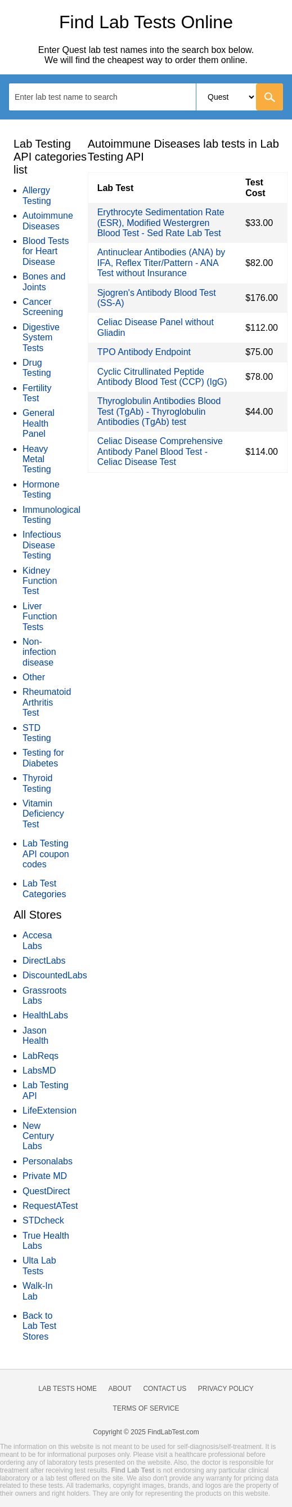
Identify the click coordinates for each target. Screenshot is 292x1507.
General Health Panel (39, 423)
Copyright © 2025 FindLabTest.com (146, 1432)
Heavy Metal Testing (37, 459)
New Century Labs (38, 1136)
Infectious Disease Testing (42, 545)
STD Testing (37, 733)
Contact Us (164, 1389)
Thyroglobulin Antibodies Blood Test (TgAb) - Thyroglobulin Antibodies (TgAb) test (159, 411)
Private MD (45, 1176)
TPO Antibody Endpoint (144, 352)
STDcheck (43, 1220)
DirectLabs (44, 960)
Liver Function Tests (40, 616)
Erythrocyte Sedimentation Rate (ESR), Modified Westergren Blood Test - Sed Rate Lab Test (160, 222)
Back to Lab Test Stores (39, 1326)
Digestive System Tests (41, 337)
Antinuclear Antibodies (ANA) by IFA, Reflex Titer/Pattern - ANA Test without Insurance (161, 262)
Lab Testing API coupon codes (46, 854)
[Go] (269, 96)
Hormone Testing (41, 489)
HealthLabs (45, 1015)
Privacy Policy (226, 1389)
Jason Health (35, 1035)
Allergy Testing (37, 195)
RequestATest (50, 1206)
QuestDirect (46, 1191)
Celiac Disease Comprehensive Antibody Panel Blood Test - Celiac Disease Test (160, 451)
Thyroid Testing (37, 783)
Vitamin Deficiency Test (43, 814)
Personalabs (48, 1161)
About (120, 1389)
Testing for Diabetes (43, 758)
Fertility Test (37, 393)
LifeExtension (50, 1110)
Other (34, 677)
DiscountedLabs (55, 975)
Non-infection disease (39, 652)
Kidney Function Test (40, 581)
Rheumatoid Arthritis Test (47, 702)
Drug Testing (37, 368)
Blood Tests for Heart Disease (46, 251)
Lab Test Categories (44, 888)
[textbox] (73, 96)
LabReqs (41, 1056)
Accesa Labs (37, 940)
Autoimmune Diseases (48, 221)
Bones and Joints (44, 281)
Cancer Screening (43, 307)
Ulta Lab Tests (39, 1265)
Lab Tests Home (67, 1389)
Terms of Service (146, 1408)
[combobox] (146, 96)
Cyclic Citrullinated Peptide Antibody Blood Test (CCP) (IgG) (162, 377)
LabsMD (39, 1070)
